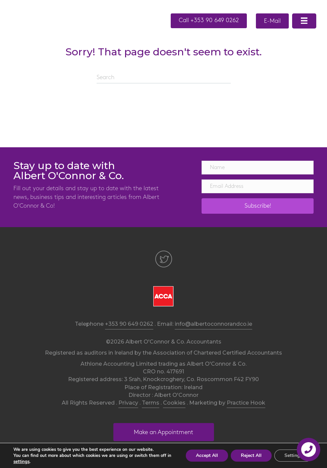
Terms (150, 403)
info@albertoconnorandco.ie (213, 324)
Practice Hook (246, 403)
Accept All (207, 455)
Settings (293, 455)
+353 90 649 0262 (129, 324)
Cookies (174, 403)
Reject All (251, 455)
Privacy (128, 403)
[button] (209, 20)
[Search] (164, 78)
